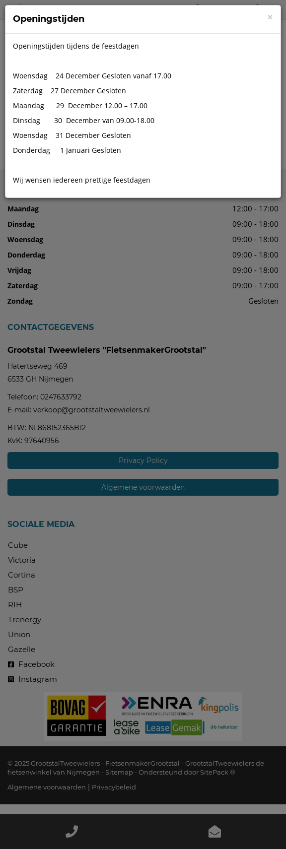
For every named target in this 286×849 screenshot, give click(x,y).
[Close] (270, 17)
